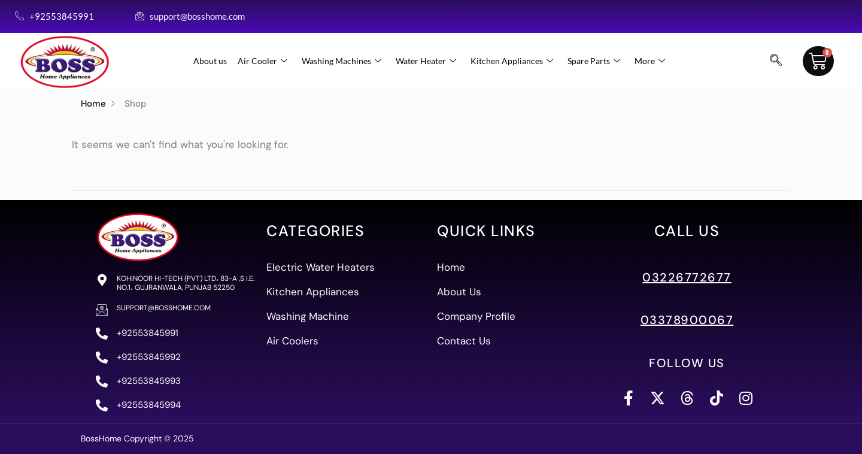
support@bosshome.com (164, 308)
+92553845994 (149, 405)
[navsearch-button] (776, 61)
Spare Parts (593, 61)
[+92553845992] (102, 358)
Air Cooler (262, 61)
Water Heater (426, 61)
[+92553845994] (102, 405)
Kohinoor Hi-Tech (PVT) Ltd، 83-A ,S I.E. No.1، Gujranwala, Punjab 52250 (185, 283)
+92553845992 (149, 357)
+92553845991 (147, 333)
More (650, 61)
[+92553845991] (102, 334)
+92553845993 (149, 381)
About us (210, 61)
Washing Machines (341, 61)
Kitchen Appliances (512, 61)
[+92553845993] (102, 382)
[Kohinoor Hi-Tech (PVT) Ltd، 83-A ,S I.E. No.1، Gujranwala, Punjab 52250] (102, 280)
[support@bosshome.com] (102, 310)
